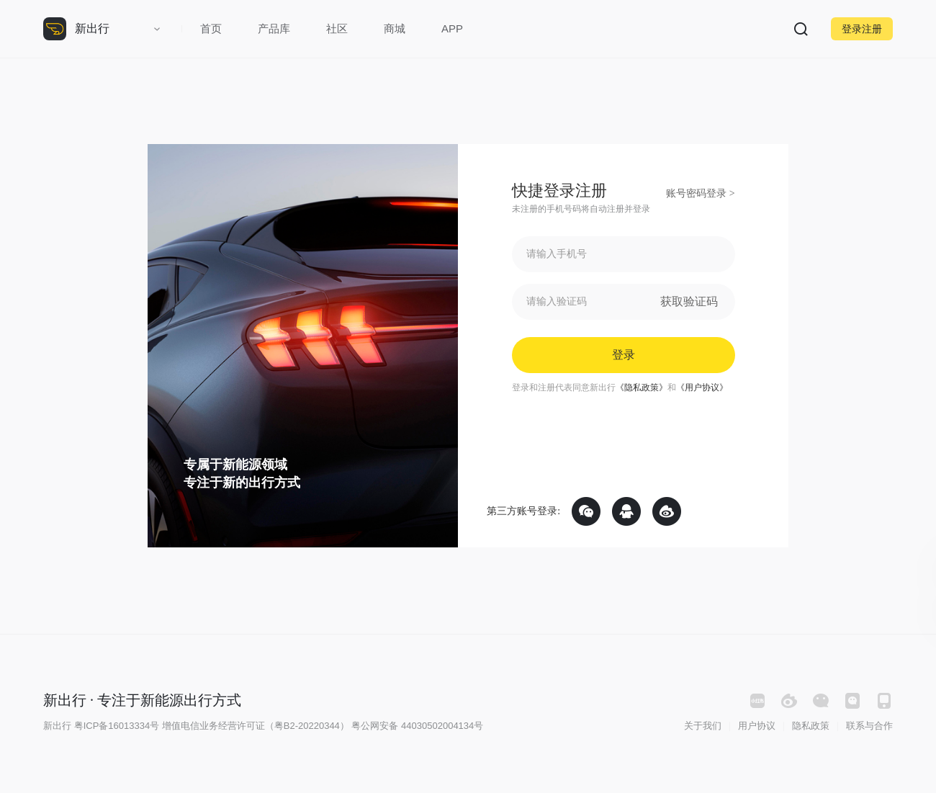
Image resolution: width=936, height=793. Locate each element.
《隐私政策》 (641, 387)
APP (452, 28)
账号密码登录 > (700, 193)
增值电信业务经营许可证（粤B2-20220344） (255, 725)
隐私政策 (810, 725)
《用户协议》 (702, 387)
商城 (394, 28)
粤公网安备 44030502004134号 (417, 725)
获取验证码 (689, 301)
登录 (623, 355)
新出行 (92, 28)
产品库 (274, 28)
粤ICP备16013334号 (117, 725)
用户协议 (756, 725)
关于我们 (702, 725)
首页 (211, 28)
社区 (337, 28)
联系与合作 (869, 725)
